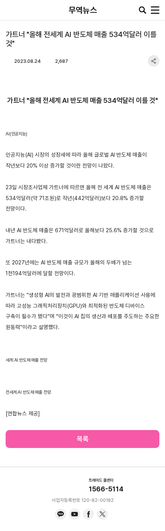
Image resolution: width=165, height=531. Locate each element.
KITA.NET (11, 10)
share (153, 61)
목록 (83, 439)
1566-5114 (106, 489)
